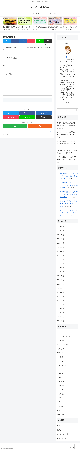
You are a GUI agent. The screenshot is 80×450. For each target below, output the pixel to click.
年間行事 (60, 353)
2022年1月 (60, 247)
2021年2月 (60, 272)
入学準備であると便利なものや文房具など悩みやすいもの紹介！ (67, 143)
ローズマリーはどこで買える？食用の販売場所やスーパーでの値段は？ (67, 134)
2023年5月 (60, 227)
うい (67, 215)
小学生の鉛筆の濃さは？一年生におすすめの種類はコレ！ (67, 152)
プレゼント (60, 340)
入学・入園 (60, 349)
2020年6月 (60, 296)
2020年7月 (60, 292)
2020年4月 (60, 304)
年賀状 (61, 373)
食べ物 (61, 406)
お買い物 (61, 385)
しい (67, 57)
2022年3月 (60, 239)
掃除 (60, 398)
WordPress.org (62, 438)
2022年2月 (60, 243)
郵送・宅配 (60, 414)
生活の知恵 (60, 381)
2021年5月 (60, 259)
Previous (1, 23)
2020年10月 (61, 288)
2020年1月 (60, 313)
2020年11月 (61, 284)
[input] (67, 110)
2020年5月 (60, 300)
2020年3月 (60, 308)
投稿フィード (61, 430)
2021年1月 (60, 276)
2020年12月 (61, 280)
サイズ (61, 390)
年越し (61, 377)
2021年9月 (60, 251)
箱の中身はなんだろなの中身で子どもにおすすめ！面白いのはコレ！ (69, 176)
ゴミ (58, 332)
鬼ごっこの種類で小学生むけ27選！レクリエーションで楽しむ (69, 203)
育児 (58, 410)
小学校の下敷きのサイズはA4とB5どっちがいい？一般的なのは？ (67, 159)
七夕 (60, 369)
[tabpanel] (10, 23)
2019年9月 (60, 321)
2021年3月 (60, 267)
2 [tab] (40, 32)
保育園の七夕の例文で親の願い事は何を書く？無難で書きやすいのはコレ (67, 125)
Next (79, 23)
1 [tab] (37, 32)
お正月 (61, 357)
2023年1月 (60, 235)
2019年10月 (61, 317)
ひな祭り (61, 361)
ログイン (60, 426)
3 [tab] (42, 32)
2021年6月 (60, 255)
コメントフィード (62, 434)
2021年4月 (60, 263)
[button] (76, 110)
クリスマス (62, 365)
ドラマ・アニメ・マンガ (65, 336)
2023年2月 (60, 231)
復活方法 (61, 394)
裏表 (60, 402)
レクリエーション (62, 344)
